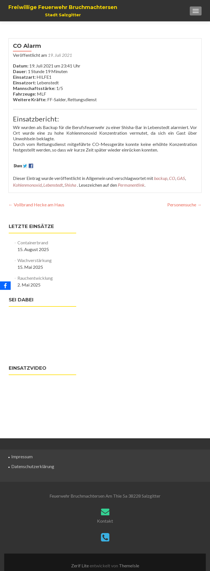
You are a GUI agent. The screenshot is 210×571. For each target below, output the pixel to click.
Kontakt (105, 520)
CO (172, 178)
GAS (181, 178)
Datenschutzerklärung (32, 466)
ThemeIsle (129, 565)
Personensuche (184, 204)
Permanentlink (131, 185)
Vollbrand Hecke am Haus (36, 204)
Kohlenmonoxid (27, 185)
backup (160, 178)
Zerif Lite (80, 565)
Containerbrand (32, 242)
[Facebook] (5, 285)
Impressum (22, 456)
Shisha (70, 185)
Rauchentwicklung (35, 278)
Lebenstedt (53, 185)
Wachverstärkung (34, 260)
